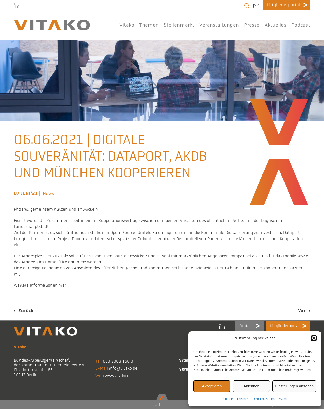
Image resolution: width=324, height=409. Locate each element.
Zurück (26, 311)
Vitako (185, 360)
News (48, 193)
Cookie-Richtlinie (235, 399)
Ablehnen (251, 386)
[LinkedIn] (16, 6)
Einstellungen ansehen (294, 386)
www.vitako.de (118, 375)
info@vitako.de (123, 368)
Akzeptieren (212, 386)
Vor (302, 311)
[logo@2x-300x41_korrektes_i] (52, 22)
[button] (313, 338)
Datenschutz (260, 399)
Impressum (279, 399)
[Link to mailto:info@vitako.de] (256, 6)
